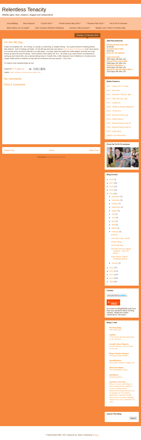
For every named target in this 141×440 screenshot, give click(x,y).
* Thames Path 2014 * (95, 23)
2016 (111, 186)
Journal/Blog (12, 23)
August (115, 211)
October (115, 204)
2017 (111, 183)
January (115, 263)
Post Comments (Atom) (56, 157)
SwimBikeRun (115, 361)
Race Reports (29, 23)
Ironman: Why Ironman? (79, 28)
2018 (111, 179)
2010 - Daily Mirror (114, 131)
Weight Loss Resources (116, 135)
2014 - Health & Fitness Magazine (120, 107)
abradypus (113, 375)
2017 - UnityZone (113, 103)
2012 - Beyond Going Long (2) (119, 123)
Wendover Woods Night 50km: (120, 69)
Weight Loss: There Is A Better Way (110, 28)
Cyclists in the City (117, 382)
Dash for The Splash (115, 53)
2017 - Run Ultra (113, 90)
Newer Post (9, 150)
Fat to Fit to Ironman (118, 23)
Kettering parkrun (115, 377)
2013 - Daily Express (115, 119)
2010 (111, 278)
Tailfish (112, 335)
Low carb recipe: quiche (120, 238)
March (114, 228)
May (113, 221)
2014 (111, 194)
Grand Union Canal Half (117, 61)
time (39, 72)
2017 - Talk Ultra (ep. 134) (117, 99)
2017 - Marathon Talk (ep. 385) (119, 94)
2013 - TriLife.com (114, 111)
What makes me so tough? (18, 28)
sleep (34, 72)
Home (51, 150)
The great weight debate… (119, 356)
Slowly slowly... (117, 242)
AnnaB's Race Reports (119, 344)
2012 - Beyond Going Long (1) (119, 127)
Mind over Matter (116, 368)
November (116, 200)
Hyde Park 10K (113, 57)
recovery (25, 72)
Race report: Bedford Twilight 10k (121, 363)
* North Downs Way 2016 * (70, 23)
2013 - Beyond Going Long (117, 115)
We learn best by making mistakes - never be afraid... (121, 251)
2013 (111, 268)
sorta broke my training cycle (74, 49)
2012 (111, 271)
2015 (111, 190)
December (116, 197)
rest (30, 72)
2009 (111, 282)
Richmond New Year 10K (117, 45)
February (115, 232)
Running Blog (115, 328)
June (114, 218)
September (116, 207)
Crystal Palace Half (115, 49)
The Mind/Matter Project (118, 370)
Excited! (114, 235)
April (114, 225)
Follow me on (114, 303)
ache (12, 72)
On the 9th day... (117, 245)
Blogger (95, 435)
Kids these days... (116, 330)
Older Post (93, 150)
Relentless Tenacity (24, 9)
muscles (17, 72)
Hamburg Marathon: (115, 65)
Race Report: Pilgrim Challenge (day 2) (119, 258)
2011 (111, 275)
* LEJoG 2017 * (46, 23)
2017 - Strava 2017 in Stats (117, 86)
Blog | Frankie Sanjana (119, 353)
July (113, 214)
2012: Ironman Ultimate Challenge (49, 28)
